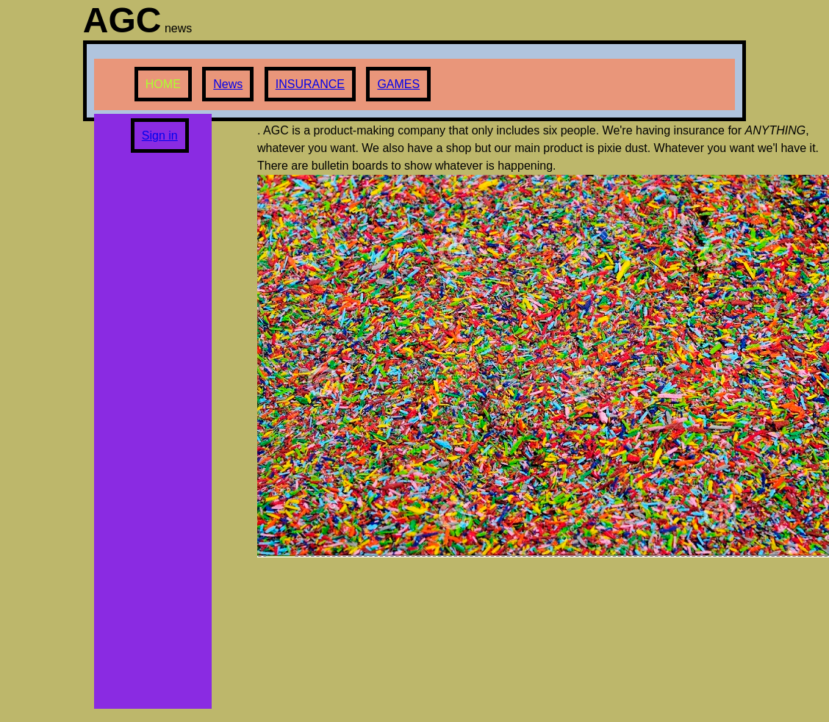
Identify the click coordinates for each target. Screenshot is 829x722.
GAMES (398, 84)
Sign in (160, 135)
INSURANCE (310, 84)
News (228, 84)
